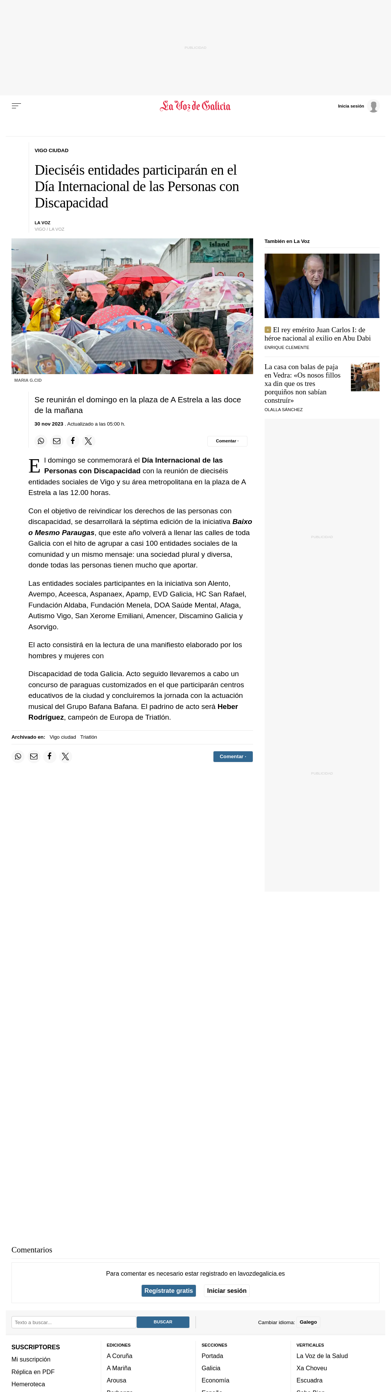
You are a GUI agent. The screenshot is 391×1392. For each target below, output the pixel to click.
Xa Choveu (312, 1368)
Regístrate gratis (168, 1290)
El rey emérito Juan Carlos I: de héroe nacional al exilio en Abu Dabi (318, 334)
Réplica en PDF (33, 1371)
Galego (308, 1322)
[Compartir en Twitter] (88, 441)
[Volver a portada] (195, 106)
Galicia (211, 1368)
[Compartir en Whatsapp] (40, 441)
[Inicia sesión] (359, 106)
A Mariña (119, 1368)
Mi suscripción (30, 1359)
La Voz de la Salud (322, 1355)
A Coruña (119, 1355)
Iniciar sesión (227, 1290)
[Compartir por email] (56, 441)
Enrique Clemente (287, 347)
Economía (215, 1380)
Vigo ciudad (63, 737)
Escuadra (310, 1380)
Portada (212, 1355)
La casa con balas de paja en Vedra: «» (303, 383)
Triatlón (88, 737)
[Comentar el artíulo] (227, 441)
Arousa (116, 1380)
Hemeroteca (28, 1384)
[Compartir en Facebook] (72, 441)
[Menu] (16, 106)
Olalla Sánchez (284, 409)
